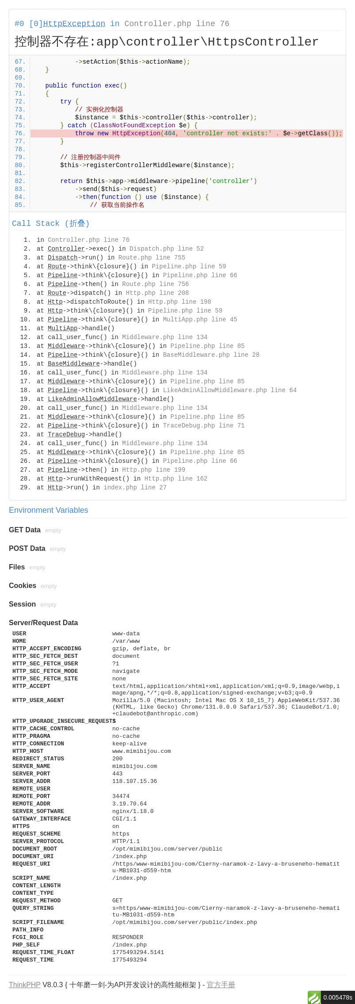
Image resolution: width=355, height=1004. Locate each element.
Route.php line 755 (151, 257)
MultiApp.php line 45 (200, 319)
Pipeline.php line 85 (207, 346)
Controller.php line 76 (176, 23)
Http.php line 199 (153, 469)
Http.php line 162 (176, 478)
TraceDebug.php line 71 (204, 425)
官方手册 (221, 985)
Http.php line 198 (179, 301)
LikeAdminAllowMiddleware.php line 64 (230, 390)
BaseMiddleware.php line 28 (211, 355)
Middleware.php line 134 (164, 337)
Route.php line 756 (155, 284)
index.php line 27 (135, 487)
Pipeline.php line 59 (189, 266)
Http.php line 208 (157, 293)
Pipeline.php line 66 (200, 275)
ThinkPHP (25, 985)
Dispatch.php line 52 (167, 248)
